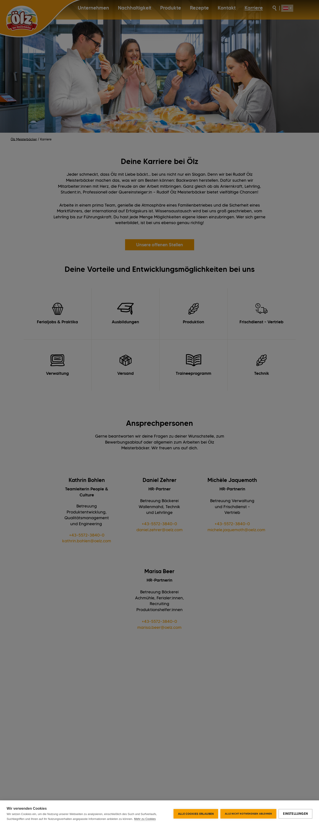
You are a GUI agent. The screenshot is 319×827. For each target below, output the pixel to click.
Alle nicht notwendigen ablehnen (248, 813)
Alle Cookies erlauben (196, 813)
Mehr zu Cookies (145, 819)
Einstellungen (295, 813)
